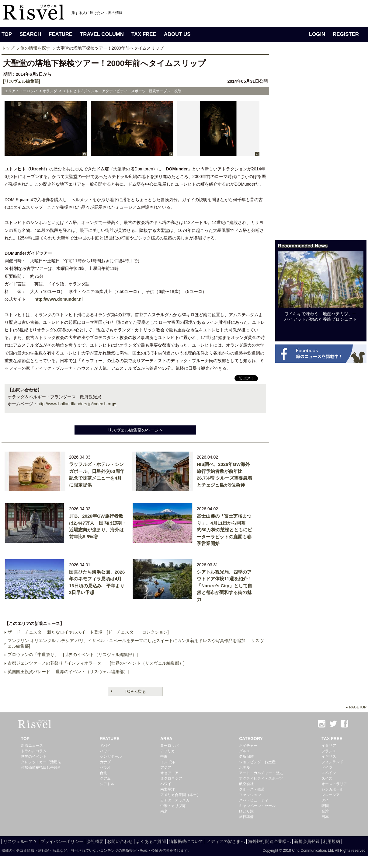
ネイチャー (248, 745)
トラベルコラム (34, 751)
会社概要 (95, 841)
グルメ (244, 751)
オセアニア (169, 773)
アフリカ (167, 751)
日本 (325, 817)
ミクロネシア (171, 778)
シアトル (107, 784)
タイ (325, 800)
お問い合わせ (120, 841)
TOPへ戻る (135, 691)
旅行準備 (246, 817)
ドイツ (326, 767)
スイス (326, 778)
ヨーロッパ (169, 745)
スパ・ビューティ (253, 800)
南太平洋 (167, 789)
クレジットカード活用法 (41, 762)
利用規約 (331, 841)
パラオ (105, 767)
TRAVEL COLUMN (102, 34)
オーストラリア (334, 784)
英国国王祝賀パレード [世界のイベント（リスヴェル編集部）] (68, 671)
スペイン (328, 773)
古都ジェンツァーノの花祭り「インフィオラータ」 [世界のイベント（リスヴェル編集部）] (96, 663)
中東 (164, 756)
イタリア (328, 745)
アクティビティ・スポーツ (261, 778)
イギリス (328, 756)
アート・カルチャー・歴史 (261, 773)
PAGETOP (357, 707)
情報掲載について (186, 841)
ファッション (250, 795)
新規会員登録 (307, 841)
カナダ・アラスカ (174, 800)
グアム (105, 778)
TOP (7, 34)
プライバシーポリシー (62, 841)
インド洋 (167, 762)
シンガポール (111, 756)
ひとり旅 (246, 811)
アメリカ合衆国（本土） (180, 795)
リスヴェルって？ (20, 841)
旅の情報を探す (35, 48)
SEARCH (30, 34)
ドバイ (105, 745)
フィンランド (332, 762)
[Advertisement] (299, 145)
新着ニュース (32, 745)
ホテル (244, 767)
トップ (8, 48)
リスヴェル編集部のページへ (135, 430)
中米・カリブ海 (173, 806)
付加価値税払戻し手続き (41, 767)
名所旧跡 (246, 756)
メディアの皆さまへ (226, 841)
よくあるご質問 (151, 841)
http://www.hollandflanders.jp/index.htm (74, 403)
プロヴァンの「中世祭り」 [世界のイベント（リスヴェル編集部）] (73, 654)
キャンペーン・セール (257, 806)
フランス (328, 751)
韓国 (325, 806)
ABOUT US (177, 34)
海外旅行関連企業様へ (269, 841)
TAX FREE (143, 34)
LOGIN (317, 34)
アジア (165, 767)
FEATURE (60, 34)
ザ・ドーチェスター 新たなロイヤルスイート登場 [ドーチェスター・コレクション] (88, 632)
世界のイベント (34, 756)
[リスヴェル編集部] (21, 81)
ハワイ (105, 751)
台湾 (325, 811)
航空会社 (246, 784)
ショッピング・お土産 (257, 762)
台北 (103, 773)
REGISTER (346, 34)
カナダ (105, 762)
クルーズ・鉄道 (252, 789)
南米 (164, 811)
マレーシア (330, 795)
